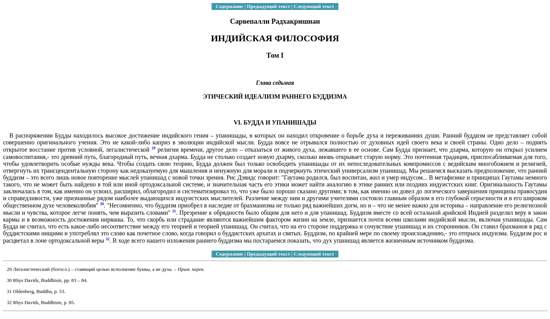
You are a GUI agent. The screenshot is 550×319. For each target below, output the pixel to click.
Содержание (229, 6)
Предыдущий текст (268, 6)
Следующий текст (314, 6)
